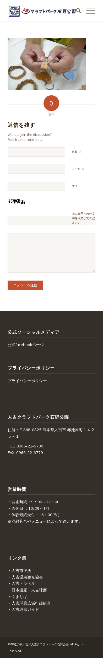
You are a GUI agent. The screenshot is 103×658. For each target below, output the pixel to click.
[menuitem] (76, 10)
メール (78, 168)
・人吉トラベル (21, 583)
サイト (76, 186)
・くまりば (17, 596)
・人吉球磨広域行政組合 (29, 603)
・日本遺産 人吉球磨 (27, 589)
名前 (77, 151)
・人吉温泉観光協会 (25, 577)
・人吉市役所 (19, 570)
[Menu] (88, 10)
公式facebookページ (26, 344)
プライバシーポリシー (27, 380)
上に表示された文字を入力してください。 (83, 218)
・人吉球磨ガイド (23, 609)
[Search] (76, 10)
